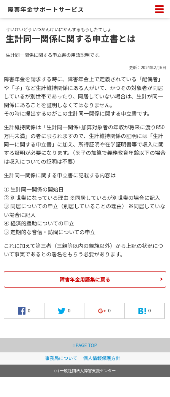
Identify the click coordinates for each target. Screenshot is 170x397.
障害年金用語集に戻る (85, 279)
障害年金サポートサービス (46, 9)
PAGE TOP (85, 345)
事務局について (61, 358)
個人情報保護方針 (102, 358)
